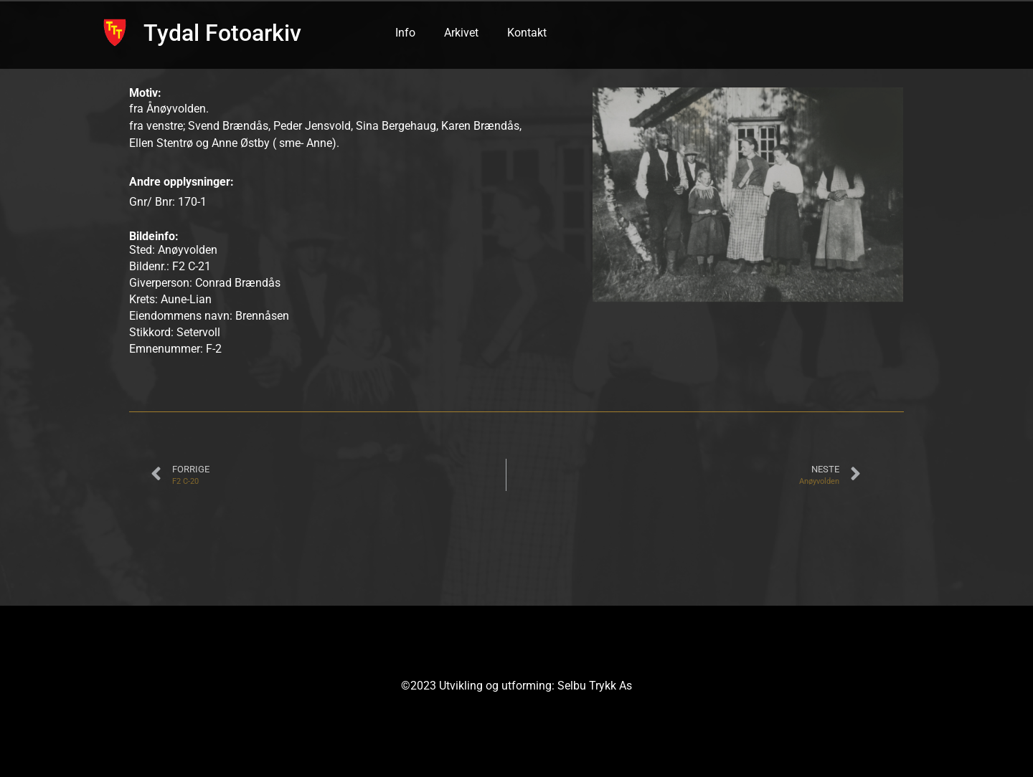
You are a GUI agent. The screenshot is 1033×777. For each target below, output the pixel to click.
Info (405, 32)
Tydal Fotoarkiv (222, 33)
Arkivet (461, 32)
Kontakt (527, 32)
